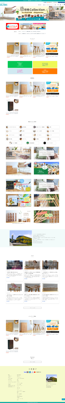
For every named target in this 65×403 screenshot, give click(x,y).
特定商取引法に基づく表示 (11, 385)
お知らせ (9, 377)
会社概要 (9, 384)
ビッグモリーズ (19, 377)
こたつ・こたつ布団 (19, 383)
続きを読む (8, 277)
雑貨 (17, 392)
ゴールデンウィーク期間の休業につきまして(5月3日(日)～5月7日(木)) (32, 0)
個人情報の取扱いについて (11, 386)
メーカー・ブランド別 (20, 398)
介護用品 (18, 397)
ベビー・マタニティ (19, 390)
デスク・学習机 (19, 384)
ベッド (18, 386)
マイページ (9, 383)
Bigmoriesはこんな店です (61, 2)
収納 (17, 379)
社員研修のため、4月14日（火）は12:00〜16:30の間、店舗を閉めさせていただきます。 (32, 33)
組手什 (18, 380)
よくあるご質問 (10, 378)
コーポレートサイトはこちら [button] (37, 242)
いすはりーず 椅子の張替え (20, 378)
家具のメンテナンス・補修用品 (21, 391)
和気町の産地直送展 (19, 396)
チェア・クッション (19, 385)
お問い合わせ (10, 379)
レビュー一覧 (10, 380)
